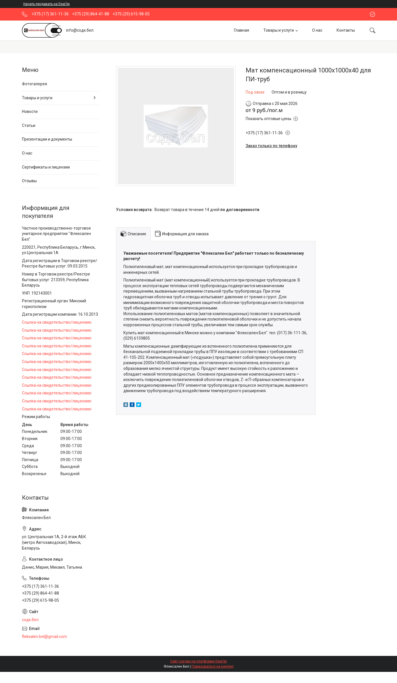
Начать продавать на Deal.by (46, 4)
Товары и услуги (278, 30)
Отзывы (29, 181)
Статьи (28, 125)
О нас (317, 30)
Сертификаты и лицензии (46, 167)
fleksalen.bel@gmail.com (44, 636)
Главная (241, 30)
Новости (30, 111)
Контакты (346, 30)
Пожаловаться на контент (213, 666)
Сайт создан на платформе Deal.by (198, 661)
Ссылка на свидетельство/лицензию (56, 322)
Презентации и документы (47, 139)
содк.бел (30, 619)
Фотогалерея (34, 84)
